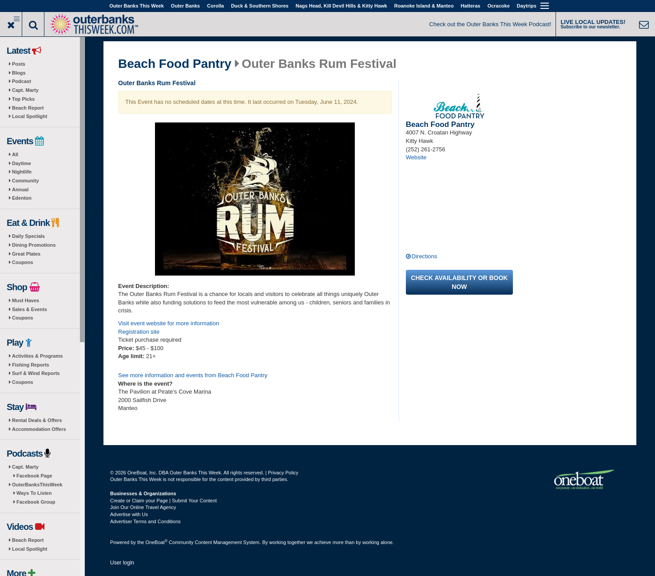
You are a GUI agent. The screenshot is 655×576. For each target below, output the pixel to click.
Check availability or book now (459, 282)
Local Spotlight (29, 116)
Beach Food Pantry (174, 64)
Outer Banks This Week (136, 5)
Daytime (21, 163)
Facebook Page (34, 475)
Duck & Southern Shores (260, 5)
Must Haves (25, 300)
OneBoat (157, 542)
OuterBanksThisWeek (37, 484)
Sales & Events (29, 309)
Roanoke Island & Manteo (424, 5)
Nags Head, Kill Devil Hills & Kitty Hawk (341, 5)
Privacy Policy (283, 472)
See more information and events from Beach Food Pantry (192, 375)
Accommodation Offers (39, 429)
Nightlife (22, 171)
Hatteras (470, 5)
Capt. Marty (25, 90)
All (15, 154)
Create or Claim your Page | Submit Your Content (163, 500)
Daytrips (526, 5)
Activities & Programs (37, 356)
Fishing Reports (30, 364)
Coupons (22, 262)
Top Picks (23, 99)
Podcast (21, 81)
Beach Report (28, 107)
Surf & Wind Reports (36, 373)
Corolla (215, 5)
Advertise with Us (129, 514)
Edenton (22, 198)
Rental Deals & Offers (37, 420)
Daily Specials (28, 236)
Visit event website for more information (168, 323)
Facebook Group (35, 502)
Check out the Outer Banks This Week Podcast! (490, 24)
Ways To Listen (34, 493)
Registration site (138, 331)
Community (25, 180)
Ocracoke (499, 5)
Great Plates (26, 253)
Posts (18, 64)
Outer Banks (185, 5)
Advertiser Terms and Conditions (145, 521)
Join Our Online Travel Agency (143, 507)
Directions (424, 256)
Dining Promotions (34, 245)
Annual (20, 189)
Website (416, 157)
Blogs (19, 72)
